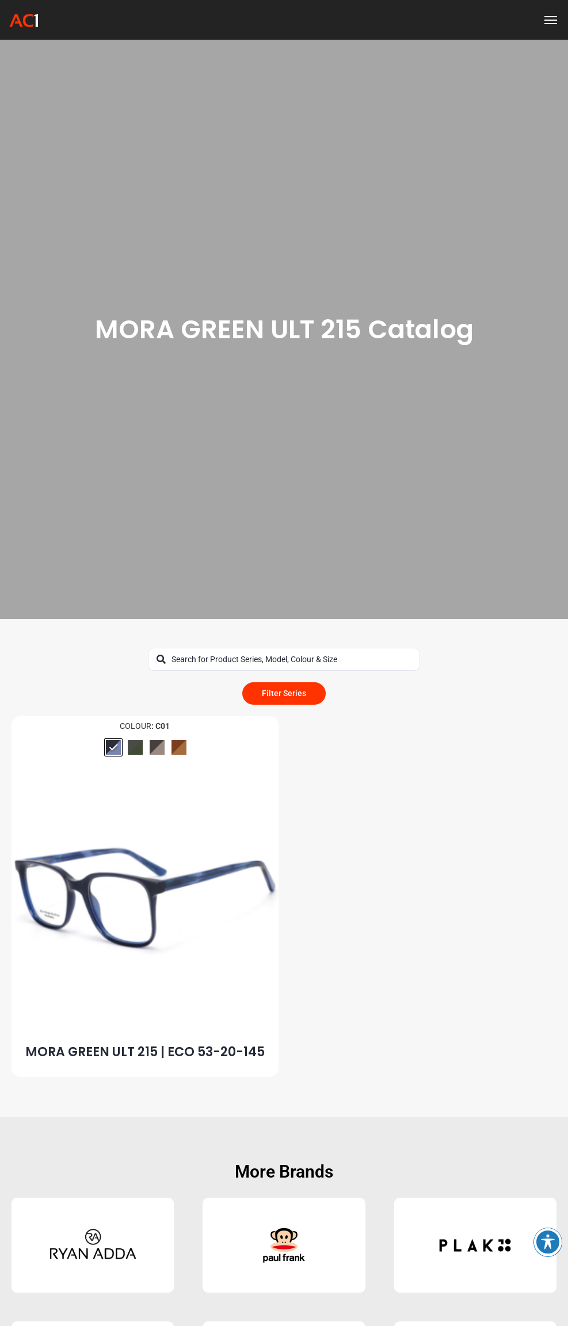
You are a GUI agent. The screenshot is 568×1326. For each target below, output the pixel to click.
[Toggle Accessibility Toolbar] (548, 1242)
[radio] (113, 747)
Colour (135, 726)
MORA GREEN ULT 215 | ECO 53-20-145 (145, 1052)
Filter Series (284, 693)
